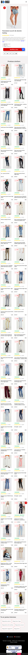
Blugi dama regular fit (7, 628)
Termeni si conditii (7, 640)
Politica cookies (13, 642)
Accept (19, 654)
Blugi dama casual (19, 625)
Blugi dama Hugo (17, 621)
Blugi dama (17, 628)
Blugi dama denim (6, 621)
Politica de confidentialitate (18, 640)
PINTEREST (17, 637)
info (12, 84)
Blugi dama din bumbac (7, 625)
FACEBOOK (10, 637)
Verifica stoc (17, 49)
